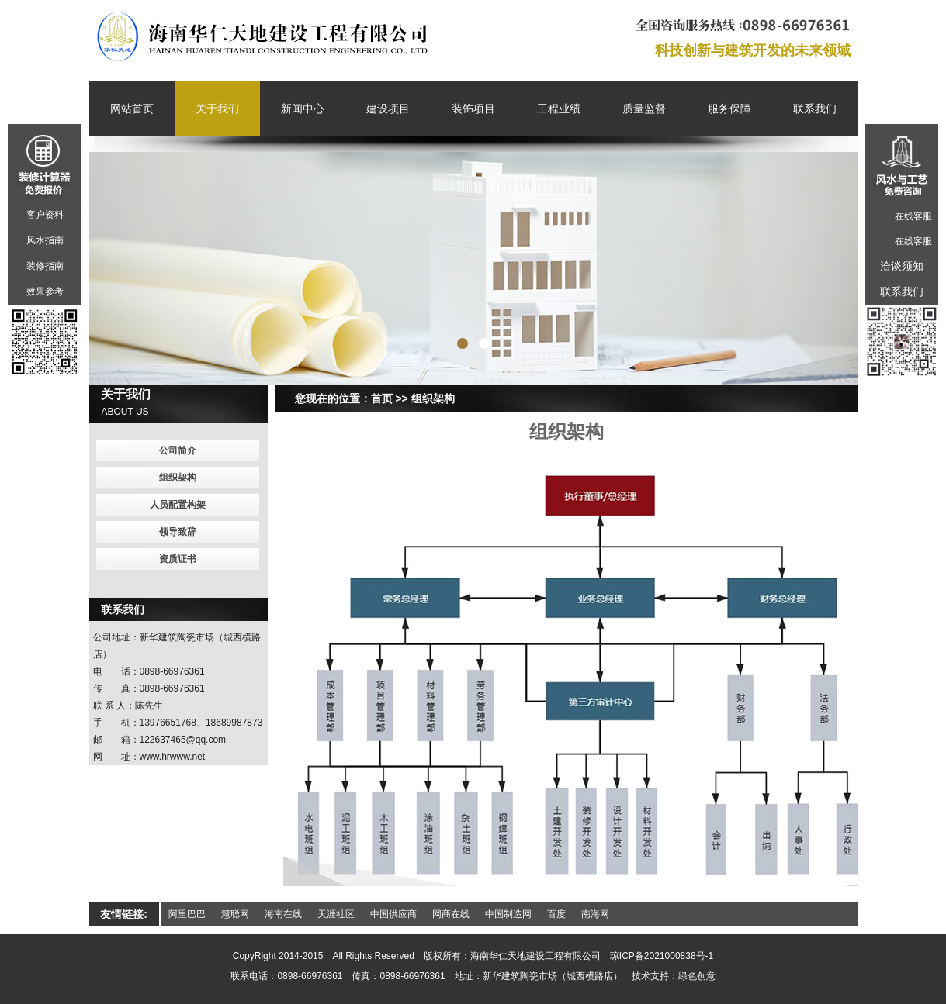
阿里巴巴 (187, 914)
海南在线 (283, 914)
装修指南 (45, 265)
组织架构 (433, 398)
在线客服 (913, 216)
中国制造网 (508, 914)
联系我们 (815, 108)
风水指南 (45, 240)
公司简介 (177, 450)
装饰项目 (473, 108)
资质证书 (177, 559)
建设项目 (388, 108)
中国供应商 (393, 914)
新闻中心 (302, 108)
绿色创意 (697, 976)
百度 (556, 914)
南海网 (595, 914)
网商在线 (451, 914)
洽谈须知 (901, 266)
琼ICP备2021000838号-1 (661, 956)
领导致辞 (177, 531)
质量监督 (644, 108)
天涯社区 (336, 914)
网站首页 (132, 108)
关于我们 (217, 108)
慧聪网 (235, 914)
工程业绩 (558, 108)
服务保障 (729, 108)
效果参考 (45, 291)
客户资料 (45, 214)
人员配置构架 (178, 504)
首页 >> (389, 398)
